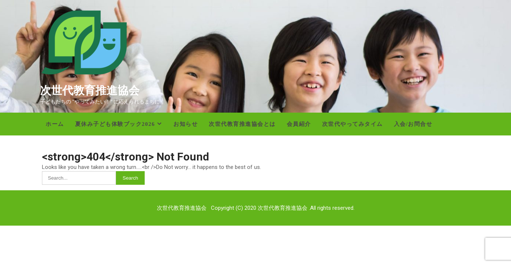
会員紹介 (299, 124)
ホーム (55, 124)
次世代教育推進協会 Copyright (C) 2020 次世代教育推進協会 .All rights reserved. (256, 208)
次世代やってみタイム (352, 124)
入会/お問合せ (413, 124)
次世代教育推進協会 (90, 90)
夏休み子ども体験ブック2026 (115, 124)
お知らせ (185, 124)
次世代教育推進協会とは (242, 124)
